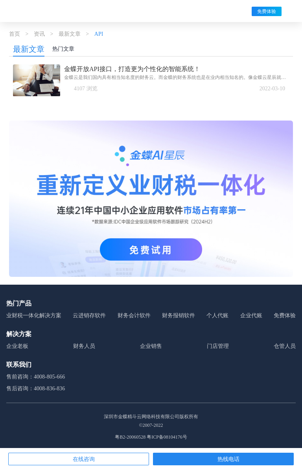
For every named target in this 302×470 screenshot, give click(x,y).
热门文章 (63, 49)
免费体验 (266, 11)
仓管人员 (285, 346)
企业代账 (251, 315)
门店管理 (218, 346)
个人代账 (217, 315)
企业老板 (17, 346)
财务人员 (84, 346)
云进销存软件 (89, 315)
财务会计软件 (134, 315)
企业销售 (151, 346)
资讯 (39, 34)
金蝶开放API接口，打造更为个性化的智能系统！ (132, 69)
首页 (14, 34)
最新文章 (70, 34)
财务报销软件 (178, 315)
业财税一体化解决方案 (33, 315)
